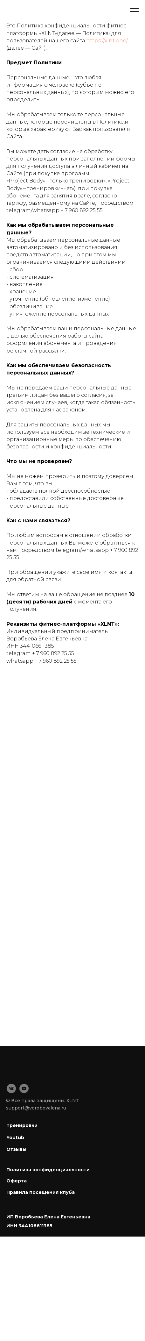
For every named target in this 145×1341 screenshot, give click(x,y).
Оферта (16, 1181)
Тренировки (22, 1125)
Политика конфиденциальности (48, 1170)
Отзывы (16, 1149)
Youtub (15, 1137)
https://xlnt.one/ (107, 41)
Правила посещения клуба (40, 1192)
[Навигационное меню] (134, 10)
